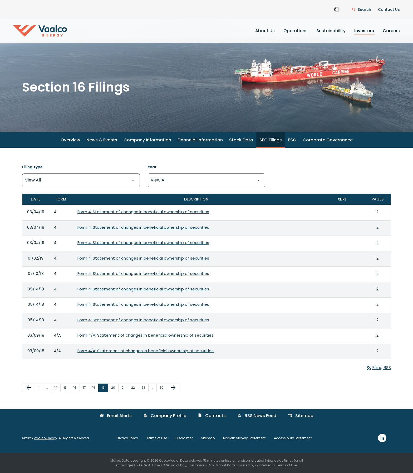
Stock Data (241, 140)
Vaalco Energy (45, 438)
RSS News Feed (256, 416)
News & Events (101, 140)
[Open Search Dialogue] (361, 9)
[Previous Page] (28, 388)
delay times (283, 460)
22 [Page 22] (134, 387)
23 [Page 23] (145, 387)
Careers (391, 31)
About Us (265, 31)
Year (152, 167)
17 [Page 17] (86, 387)
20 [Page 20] (115, 387)
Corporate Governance (328, 140)
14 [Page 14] (57, 387)
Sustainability (331, 31)
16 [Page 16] (76, 387)
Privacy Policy (127, 438)
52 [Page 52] (163, 387)
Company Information (147, 140)
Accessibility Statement (293, 438)
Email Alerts (116, 416)
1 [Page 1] (40, 387)
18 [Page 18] (95, 387)
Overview (70, 140)
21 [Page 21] (124, 387)
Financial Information (200, 140)
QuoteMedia (169, 460)
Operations (295, 31)
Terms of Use (156, 438)
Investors (364, 31)
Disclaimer (184, 438)
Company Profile (164, 416)
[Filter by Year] (207, 180)
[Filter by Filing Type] (81, 180)
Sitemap (300, 416)
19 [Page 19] (104, 387)
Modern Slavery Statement (244, 438)
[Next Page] (173, 388)
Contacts (212, 416)
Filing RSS (378, 368)
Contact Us (389, 9)
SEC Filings (270, 140)
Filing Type (32, 167)
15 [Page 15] (66, 387)
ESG (292, 140)
